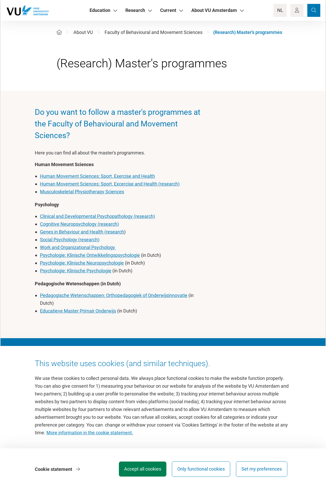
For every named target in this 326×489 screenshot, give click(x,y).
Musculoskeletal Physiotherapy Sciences (82, 191)
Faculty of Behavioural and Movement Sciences (153, 32)
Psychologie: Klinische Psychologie (75, 270)
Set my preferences (261, 469)
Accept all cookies (141, 469)
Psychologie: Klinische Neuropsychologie (82, 263)
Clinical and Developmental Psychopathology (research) (97, 216)
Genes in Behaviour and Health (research (82, 232)
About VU (83, 32)
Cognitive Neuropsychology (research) (79, 224)
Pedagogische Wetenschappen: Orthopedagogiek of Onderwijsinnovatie (113, 295)
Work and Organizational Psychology (78, 247)
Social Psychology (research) (69, 239)
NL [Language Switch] (280, 10)
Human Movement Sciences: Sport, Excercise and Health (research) (110, 184)
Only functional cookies (200, 469)
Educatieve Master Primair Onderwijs (78, 311)
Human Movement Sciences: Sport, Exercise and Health (97, 176)
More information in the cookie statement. (89, 433)
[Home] (59, 32)
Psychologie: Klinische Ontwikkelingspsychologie (90, 255)
